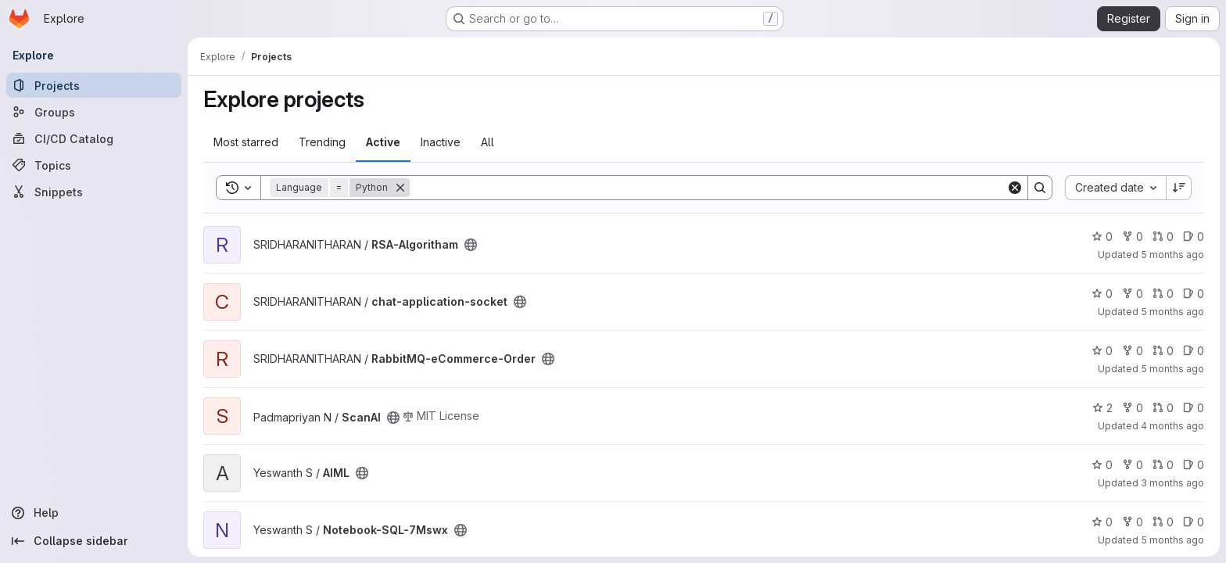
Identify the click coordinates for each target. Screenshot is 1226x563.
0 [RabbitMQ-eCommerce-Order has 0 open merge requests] (1163, 350)
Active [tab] (383, 142)
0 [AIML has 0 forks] (1132, 465)
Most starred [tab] (245, 142)
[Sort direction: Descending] (1179, 187)
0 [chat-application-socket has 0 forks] (1132, 293)
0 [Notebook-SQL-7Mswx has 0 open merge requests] (1163, 522)
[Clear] (1015, 187)
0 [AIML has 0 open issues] (1193, 465)
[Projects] (93, 85)
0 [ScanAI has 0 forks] (1132, 407)
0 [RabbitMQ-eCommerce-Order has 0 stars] (1102, 350)
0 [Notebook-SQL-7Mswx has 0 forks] (1132, 522)
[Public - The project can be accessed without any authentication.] (470, 244)
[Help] (93, 512)
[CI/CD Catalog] (93, 138)
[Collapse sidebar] (93, 541)
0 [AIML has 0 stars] (1102, 465)
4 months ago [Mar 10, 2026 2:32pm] (1172, 426)
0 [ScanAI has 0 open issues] (1193, 407)
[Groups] (93, 111)
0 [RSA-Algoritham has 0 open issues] (1193, 236)
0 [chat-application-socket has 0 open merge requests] (1163, 293)
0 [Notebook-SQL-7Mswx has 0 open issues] (1193, 522)
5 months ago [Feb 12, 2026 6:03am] (1172, 311)
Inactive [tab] (441, 142)
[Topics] (93, 165)
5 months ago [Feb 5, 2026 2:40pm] (1172, 369)
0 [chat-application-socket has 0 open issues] (1193, 293)
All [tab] (487, 142)
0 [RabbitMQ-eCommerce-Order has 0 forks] (1132, 350)
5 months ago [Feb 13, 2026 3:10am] (1172, 540)
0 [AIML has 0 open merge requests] (1163, 465)
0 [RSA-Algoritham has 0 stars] (1102, 236)
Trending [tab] (322, 142)
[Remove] (400, 187)
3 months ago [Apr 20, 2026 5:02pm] (1172, 483)
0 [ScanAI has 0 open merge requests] (1163, 407)
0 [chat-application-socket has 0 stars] (1102, 293)
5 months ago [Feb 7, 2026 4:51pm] (1172, 254)
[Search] (708, 187)
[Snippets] (93, 191)
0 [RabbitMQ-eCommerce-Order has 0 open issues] (1193, 350)
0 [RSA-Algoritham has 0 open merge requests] (1163, 236)
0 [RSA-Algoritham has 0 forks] (1132, 236)
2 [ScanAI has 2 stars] (1102, 407)
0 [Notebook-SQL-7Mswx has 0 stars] (1102, 522)
